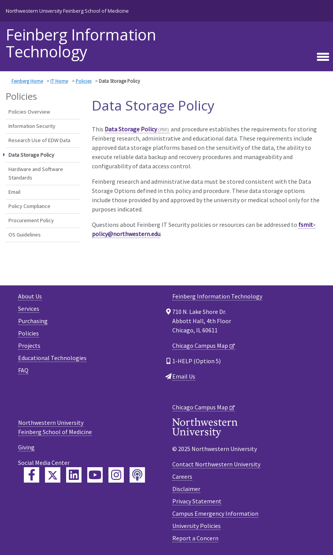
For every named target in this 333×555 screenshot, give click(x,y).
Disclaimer (186, 489)
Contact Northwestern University (216, 464)
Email (14, 191)
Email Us (183, 376)
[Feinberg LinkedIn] (74, 475)
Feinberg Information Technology (81, 43)
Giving (26, 447)
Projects (29, 345)
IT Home (59, 81)
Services (28, 308)
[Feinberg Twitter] (52, 475)
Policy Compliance (29, 206)
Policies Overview (29, 111)
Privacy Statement (196, 501)
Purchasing (33, 321)
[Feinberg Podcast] (137, 475)
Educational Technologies (52, 358)
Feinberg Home (27, 81)
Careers (182, 476)
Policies (84, 81)
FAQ (23, 370)
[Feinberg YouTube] (95, 475)
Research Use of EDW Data (39, 140)
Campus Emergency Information (215, 513)
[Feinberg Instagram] (116, 475)
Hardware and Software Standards (35, 173)
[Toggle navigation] (323, 56)
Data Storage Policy (131, 129)
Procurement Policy (31, 220)
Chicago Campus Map (200, 345)
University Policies (196, 526)
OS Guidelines (24, 234)
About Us (30, 296)
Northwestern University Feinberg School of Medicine (67, 10)
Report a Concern (195, 538)
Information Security (31, 125)
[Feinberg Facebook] (31, 475)
